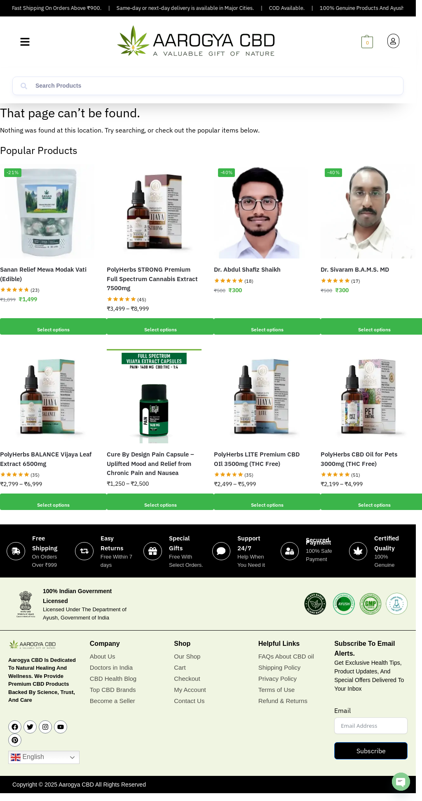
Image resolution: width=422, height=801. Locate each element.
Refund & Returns (282, 709)
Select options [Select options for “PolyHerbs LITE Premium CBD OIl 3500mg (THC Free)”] (261, 501)
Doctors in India (111, 675)
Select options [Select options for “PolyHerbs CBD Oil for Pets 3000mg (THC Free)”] (368, 501)
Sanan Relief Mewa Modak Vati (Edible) (43, 274)
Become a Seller (112, 709)
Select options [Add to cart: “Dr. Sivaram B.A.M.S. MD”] (368, 326)
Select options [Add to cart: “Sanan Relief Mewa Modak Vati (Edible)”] (47, 326)
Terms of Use (276, 697)
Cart (179, 675)
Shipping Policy (279, 675)
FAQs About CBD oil (286, 664)
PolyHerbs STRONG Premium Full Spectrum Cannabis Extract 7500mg (152, 278)
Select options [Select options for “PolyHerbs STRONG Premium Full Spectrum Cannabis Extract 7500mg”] (154, 326)
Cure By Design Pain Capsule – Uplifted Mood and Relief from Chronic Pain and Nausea (150, 463)
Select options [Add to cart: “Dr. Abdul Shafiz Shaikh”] (261, 326)
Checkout (187, 686)
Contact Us (189, 709)
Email (342, 718)
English (27, 766)
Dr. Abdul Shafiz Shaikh (247, 269)
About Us (102, 664)
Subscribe (371, 758)
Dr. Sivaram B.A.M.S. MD (355, 269)
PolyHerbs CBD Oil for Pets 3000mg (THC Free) (359, 459)
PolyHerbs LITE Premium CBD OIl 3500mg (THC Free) (257, 459)
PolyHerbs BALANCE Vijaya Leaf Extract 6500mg (45, 459)
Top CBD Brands (113, 697)
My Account (190, 697)
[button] (24, 42)
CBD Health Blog (113, 686)
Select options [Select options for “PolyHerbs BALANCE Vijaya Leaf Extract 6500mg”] (47, 501)
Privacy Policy (277, 686)
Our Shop (187, 664)
